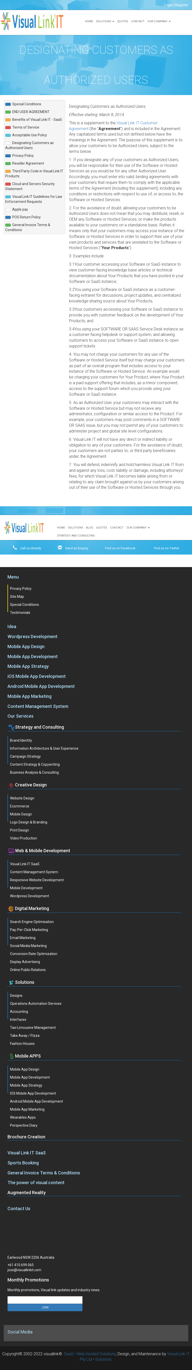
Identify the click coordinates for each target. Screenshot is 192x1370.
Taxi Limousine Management (33, 1028)
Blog (89, 527)
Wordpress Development (33, 636)
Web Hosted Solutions (96, 1353)
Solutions (105, 21)
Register (181, 5)
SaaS (69, 1353)
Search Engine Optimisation (32, 922)
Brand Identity (21, 740)
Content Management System (38, 706)
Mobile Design (21, 814)
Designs (16, 996)
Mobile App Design (26, 646)
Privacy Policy (21, 589)
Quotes (122, 21)
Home (89, 21)
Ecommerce (19, 806)
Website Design (22, 798)
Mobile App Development (33, 656)
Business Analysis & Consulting (34, 772)
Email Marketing (23, 938)
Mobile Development (26, 888)
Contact (137, 21)
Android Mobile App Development (41, 686)
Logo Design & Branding (28, 822)
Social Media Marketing (28, 946)
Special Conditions (24, 605)
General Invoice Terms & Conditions (44, 1172)
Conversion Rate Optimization (33, 954)
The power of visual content (36, 1182)
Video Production (23, 838)
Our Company (159, 21)
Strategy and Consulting (76, 535)
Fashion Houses (22, 1044)
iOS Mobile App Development (37, 676)
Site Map (17, 597)
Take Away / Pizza (25, 1036)
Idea (12, 626)
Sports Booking (23, 1162)
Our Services (21, 716)
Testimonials (20, 613)
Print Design (19, 830)
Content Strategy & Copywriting (35, 764)
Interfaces (18, 1020)
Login (168, 5)
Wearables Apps (23, 1117)
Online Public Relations (28, 970)
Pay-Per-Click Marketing (29, 930)
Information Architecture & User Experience (44, 748)
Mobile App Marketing (30, 696)
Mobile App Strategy (28, 666)
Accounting (19, 1012)
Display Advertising (25, 962)
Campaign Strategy (25, 756)
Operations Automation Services (36, 1004)
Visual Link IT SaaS (25, 864)
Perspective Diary (24, 1125)
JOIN (45, 1307)
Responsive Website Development (37, 880)
